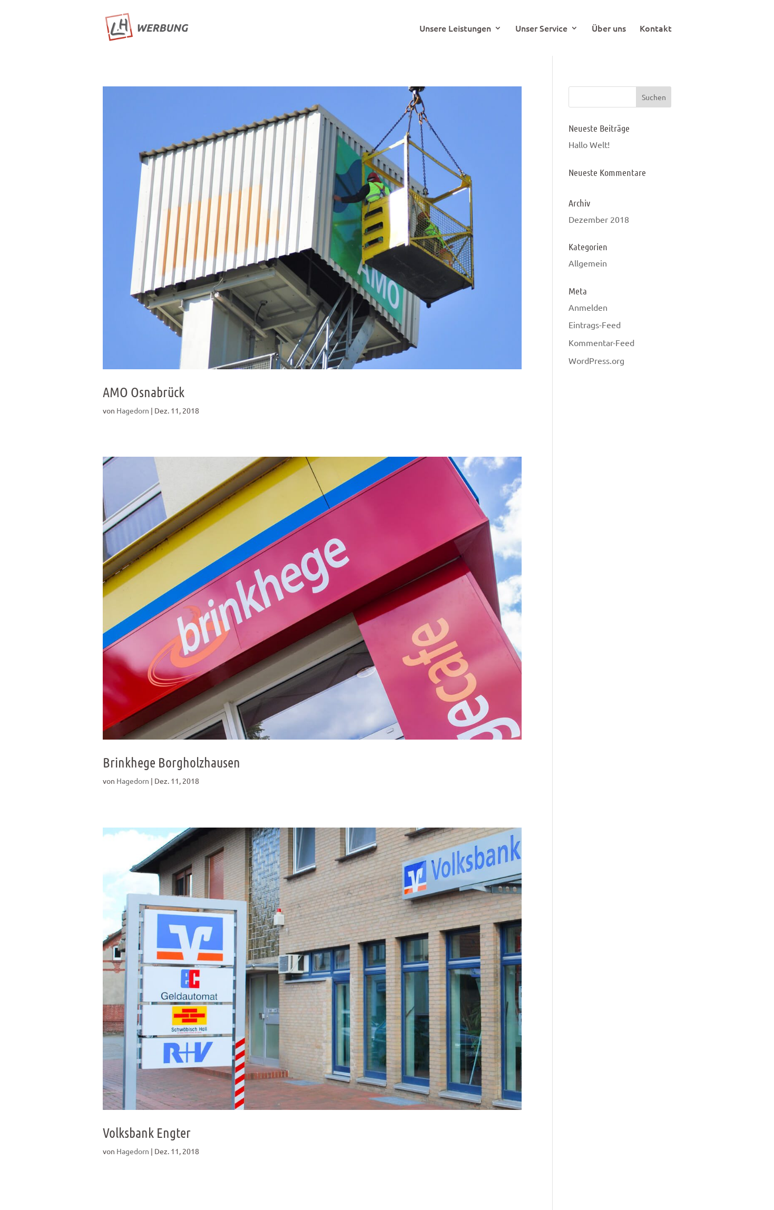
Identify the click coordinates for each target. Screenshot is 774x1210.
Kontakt (656, 29)
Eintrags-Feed (595, 324)
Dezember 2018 (599, 219)
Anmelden (588, 307)
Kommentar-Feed (601, 342)
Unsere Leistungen (455, 29)
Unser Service (541, 29)
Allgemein (588, 263)
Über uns (609, 29)
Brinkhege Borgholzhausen (171, 762)
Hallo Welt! (589, 144)
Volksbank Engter (147, 1132)
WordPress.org (596, 360)
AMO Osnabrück (143, 391)
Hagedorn (132, 410)
